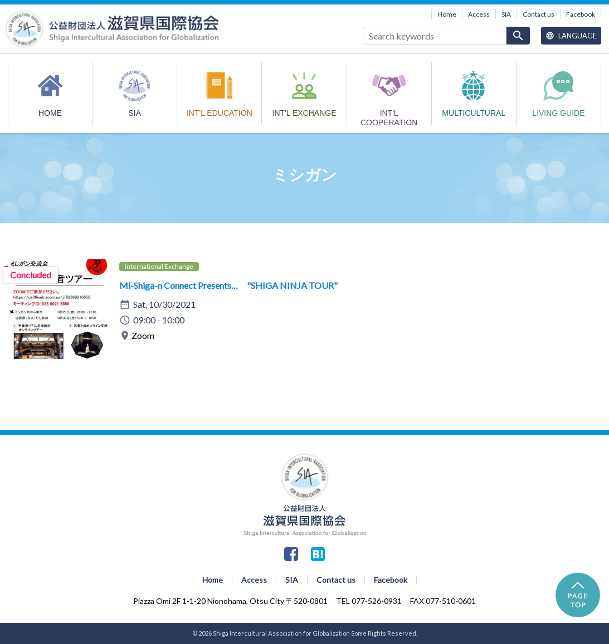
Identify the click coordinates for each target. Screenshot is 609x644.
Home (446, 14)
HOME (50, 113)
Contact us (538, 14)
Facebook (580, 14)
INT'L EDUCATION (219, 113)
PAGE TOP (578, 595)
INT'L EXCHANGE (304, 113)
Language (571, 35)
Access (479, 14)
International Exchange (159, 266)
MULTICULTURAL (473, 113)
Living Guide (558, 113)
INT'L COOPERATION (388, 117)
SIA (506, 14)
